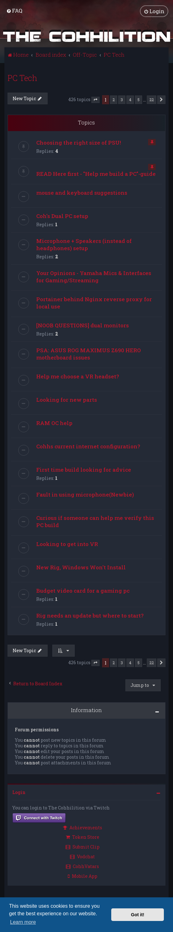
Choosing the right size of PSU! (78, 142)
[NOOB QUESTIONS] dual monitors (82, 325)
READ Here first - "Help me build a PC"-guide (96, 173)
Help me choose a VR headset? (77, 376)
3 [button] (122, 99)
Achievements (82, 827)
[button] (95, 100)
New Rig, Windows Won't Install (81, 567)
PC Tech (22, 77)
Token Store (82, 837)
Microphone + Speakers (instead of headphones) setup (84, 244)
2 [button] (113, 99)
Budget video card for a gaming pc (83, 590)
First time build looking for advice (83, 469)
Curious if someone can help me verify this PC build (95, 521)
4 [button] (130, 99)
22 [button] (151, 99)
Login (19, 792)
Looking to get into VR (67, 543)
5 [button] (138, 99)
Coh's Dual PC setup (62, 215)
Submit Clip (83, 847)
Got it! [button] (137, 914)
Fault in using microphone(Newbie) (85, 494)
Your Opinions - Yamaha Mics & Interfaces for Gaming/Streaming (93, 276)
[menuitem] (14, 10)
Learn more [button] (23, 922)
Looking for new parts (66, 399)
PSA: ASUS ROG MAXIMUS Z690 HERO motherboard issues (88, 353)
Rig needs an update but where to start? (90, 615)
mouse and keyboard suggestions (81, 192)
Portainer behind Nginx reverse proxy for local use (94, 302)
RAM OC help (54, 422)
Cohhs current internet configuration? (88, 446)
